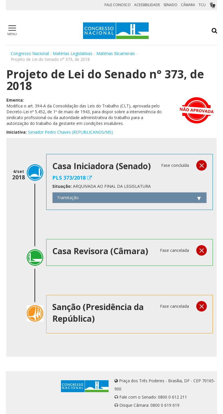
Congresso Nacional (30, 53)
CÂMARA (188, 4)
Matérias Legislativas (72, 53)
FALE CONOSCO (118, 4)
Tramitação (68, 197)
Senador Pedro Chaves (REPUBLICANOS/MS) (70, 132)
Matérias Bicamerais (115, 53)
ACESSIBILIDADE (147, 4)
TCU (202, 4)
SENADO (170, 4)
